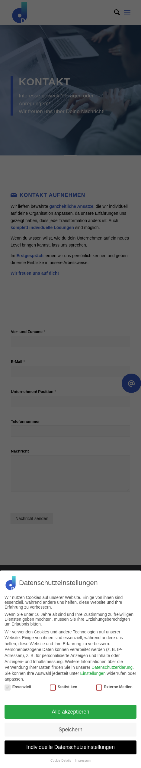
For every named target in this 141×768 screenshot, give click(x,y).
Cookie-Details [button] (61, 760)
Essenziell (18, 687)
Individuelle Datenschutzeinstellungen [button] (70, 747)
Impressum (83, 760)
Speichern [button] (70, 730)
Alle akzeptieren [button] (70, 712)
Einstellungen (93, 673)
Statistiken (63, 687)
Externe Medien (114, 687)
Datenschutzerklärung (112, 667)
